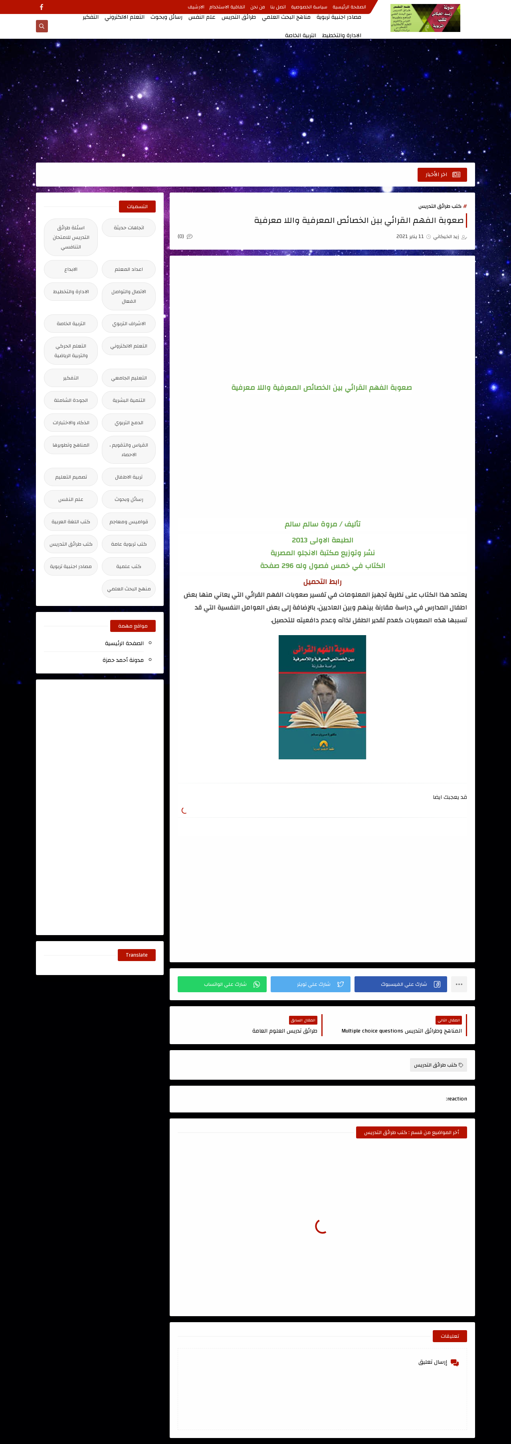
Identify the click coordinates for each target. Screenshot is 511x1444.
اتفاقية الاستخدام (227, 6)
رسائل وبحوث (166, 17)
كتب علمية (128, 566)
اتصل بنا (278, 6)
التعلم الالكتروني (125, 17)
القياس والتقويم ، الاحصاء (128, 449)
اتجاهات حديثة (129, 227)
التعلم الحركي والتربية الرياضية (71, 350)
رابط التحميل (322, 581)
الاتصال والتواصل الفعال (128, 296)
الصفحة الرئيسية (349, 6)
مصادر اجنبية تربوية (339, 17)
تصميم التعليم (71, 477)
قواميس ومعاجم (128, 521)
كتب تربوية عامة (129, 544)
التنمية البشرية (129, 400)
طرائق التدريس (239, 17)
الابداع (70, 269)
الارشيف (196, 6)
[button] (401, 984)
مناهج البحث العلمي (286, 17)
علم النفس (202, 17)
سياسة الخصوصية (309, 6)
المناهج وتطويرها (71, 445)
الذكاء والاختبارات (71, 422)
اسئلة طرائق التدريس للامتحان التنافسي (71, 237)
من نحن (257, 6)
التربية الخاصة (300, 35)
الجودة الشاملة (71, 400)
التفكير (91, 17)
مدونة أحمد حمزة (123, 660)
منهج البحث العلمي (129, 589)
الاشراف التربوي (129, 323)
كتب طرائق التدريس (439, 206)
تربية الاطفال (129, 477)
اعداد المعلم (129, 269)
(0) (185, 236)
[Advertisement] (255, 101)
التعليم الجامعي (129, 378)
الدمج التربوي (129, 422)
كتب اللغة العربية (70, 521)
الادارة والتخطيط (341, 35)
